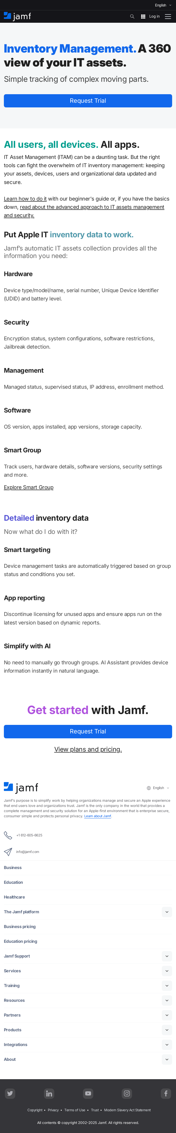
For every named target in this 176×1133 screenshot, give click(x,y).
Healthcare (15, 896)
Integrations (16, 1044)
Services (12, 970)
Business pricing (20, 926)
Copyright (33, 1110)
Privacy (53, 1110)
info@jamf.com (22, 852)
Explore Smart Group (28, 488)
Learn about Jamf (98, 816)
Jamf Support (17, 955)
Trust (95, 1110)
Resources (14, 1000)
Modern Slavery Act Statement (128, 1110)
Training (12, 985)
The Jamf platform (22, 911)
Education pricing (21, 941)
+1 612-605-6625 (23, 835)
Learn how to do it (25, 199)
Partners (12, 1014)
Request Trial (88, 101)
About (10, 1059)
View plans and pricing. (88, 750)
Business (13, 867)
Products (13, 1029)
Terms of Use (75, 1110)
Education (14, 882)
